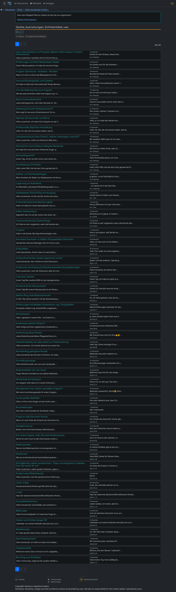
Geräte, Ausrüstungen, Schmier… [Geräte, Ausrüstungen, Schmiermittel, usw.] (37, 9)
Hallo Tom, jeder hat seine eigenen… (105, 251)
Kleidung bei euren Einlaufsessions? (34, 109)
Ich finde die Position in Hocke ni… (104, 466)
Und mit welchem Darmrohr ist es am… (106, 513)
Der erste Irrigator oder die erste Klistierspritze (40, 435)
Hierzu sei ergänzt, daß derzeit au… (104, 232)
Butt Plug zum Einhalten (28, 557)
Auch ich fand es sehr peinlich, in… (104, 438)
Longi (19, 492)
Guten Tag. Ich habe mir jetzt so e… (104, 279)
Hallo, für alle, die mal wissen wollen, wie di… (109, 130)
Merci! (92, 476)
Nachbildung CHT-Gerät (28, 165)
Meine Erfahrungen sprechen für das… (106, 307)
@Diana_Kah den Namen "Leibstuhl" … (106, 550)
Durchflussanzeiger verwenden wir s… (106, 363)
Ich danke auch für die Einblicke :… (104, 64)
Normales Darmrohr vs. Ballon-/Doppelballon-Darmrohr (44, 239)
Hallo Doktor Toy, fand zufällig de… (104, 560)
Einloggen (48, 3)
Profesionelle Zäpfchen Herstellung (34, 127)
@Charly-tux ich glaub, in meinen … (104, 214)
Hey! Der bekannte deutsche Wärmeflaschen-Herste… (112, 494)
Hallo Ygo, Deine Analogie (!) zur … (104, 344)
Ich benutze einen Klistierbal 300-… (104, 326)
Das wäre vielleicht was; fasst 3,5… (104, 400)
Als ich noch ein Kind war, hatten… (104, 92)
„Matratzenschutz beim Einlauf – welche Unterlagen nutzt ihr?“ (48, 137)
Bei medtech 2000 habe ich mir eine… (105, 139)
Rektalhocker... (23, 529)
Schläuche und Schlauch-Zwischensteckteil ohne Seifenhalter (48, 267)
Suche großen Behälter (28, 398)
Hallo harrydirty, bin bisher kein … (104, 270)
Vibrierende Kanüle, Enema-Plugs (33, 221)
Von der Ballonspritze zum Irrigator (34, 90)
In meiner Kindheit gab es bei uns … (105, 447)
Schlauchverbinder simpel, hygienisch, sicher (39, 258)
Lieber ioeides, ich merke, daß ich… (104, 504)
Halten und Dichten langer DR (31, 520)
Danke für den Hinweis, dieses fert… (105, 54)
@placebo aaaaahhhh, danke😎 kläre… (106, 391)
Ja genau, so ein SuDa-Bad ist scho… (105, 176)
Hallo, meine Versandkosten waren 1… (106, 83)
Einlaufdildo (22, 249)
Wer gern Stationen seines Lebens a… (105, 428)
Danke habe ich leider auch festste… (105, 195)
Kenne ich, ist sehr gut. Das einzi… (104, 381)
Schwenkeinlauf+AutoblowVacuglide (34, 202)
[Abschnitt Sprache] (172, 3)
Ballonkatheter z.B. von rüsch (31, 370)
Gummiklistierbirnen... (27, 501)
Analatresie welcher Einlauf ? (30, 323)
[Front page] (1, 9)
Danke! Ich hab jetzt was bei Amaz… (105, 288)
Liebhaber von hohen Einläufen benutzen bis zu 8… (111, 522)
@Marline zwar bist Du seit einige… (104, 372)
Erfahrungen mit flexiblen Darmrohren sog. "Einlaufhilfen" (45, 305)
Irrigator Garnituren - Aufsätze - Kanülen (36, 71)
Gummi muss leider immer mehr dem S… (107, 102)
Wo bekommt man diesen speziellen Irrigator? (39, 389)
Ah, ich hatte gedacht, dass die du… (104, 298)
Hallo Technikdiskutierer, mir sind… (104, 158)
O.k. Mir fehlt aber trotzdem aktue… (105, 532)
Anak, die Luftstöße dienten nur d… (104, 485)
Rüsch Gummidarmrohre (28, 99)
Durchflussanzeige (25, 361)
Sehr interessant (96, 409)
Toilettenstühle (23, 548)
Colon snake (22, 483)
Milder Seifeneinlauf (26, 211)
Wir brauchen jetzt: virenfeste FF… (104, 541)
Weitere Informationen (26, 19)
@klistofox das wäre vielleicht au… (104, 354)
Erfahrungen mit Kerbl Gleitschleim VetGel (37, 62)
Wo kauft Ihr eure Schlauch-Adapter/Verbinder (40, 146)
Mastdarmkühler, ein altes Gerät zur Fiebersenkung (42, 342)
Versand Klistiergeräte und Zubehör (34, 81)
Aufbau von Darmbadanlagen (31, 174)
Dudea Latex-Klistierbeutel (29, 473)
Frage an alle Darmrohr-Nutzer (32, 417)
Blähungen (21, 511)
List (19, 32)
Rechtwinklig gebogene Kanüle (31, 351)
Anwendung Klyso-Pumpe (29, 333)
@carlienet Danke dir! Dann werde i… (105, 74)
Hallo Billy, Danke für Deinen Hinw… (105, 456)
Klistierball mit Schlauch (28, 379)
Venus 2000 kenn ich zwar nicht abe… (105, 204)
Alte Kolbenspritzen (26, 539)
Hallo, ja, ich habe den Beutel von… (104, 120)
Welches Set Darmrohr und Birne (33, 118)
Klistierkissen (23, 314)
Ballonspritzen (23, 445)
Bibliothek (35, 3)
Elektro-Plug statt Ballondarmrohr (33, 295)
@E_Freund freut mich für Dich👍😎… (105, 335)
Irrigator (20, 230)
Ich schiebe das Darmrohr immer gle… (106, 419)
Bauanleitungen (24, 407)
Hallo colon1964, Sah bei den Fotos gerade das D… (111, 167)
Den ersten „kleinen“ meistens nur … (105, 111)
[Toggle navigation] (4, 3)
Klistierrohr (22, 454)
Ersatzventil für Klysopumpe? (31, 286)
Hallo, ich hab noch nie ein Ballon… (104, 242)
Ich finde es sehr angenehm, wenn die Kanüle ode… (111, 223)
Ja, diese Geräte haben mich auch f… (105, 316)
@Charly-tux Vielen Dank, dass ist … (105, 148)
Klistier (20, 9)
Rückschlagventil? (25, 155)
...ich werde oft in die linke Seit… (103, 186)
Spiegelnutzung (24, 426)
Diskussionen (21, 3)
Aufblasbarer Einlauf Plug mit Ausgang (36, 193)
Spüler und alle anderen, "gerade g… (105, 260)
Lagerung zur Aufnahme (28, 183)
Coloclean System (25, 277)
